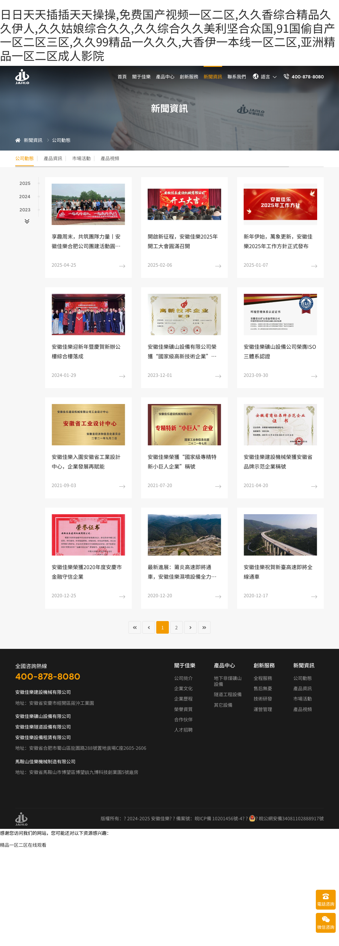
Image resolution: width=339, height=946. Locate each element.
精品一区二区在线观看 (23, 845)
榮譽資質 (183, 709)
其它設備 (223, 705)
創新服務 (189, 76)
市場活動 (94, 158)
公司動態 (25, 158)
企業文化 (183, 689)
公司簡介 (183, 678)
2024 (28, 197)
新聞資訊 (213, 76)
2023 (29, 210)
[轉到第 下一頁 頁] (190, 627)
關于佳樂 (141, 76)
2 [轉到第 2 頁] (176, 627)
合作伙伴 (183, 720)
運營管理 (263, 709)
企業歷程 (183, 699)
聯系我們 (236, 76)
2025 (29, 184)
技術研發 (263, 699)
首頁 (122, 76)
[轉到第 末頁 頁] (204, 627)
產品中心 (165, 76)
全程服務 (263, 678)
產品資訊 (60, 158)
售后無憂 (263, 689)
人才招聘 (183, 730)
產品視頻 (129, 158)
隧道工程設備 (228, 695)
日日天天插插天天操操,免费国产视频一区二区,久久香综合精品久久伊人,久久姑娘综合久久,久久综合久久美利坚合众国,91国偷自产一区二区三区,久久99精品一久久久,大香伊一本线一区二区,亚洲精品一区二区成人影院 (167, 35)
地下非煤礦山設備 (228, 681)
